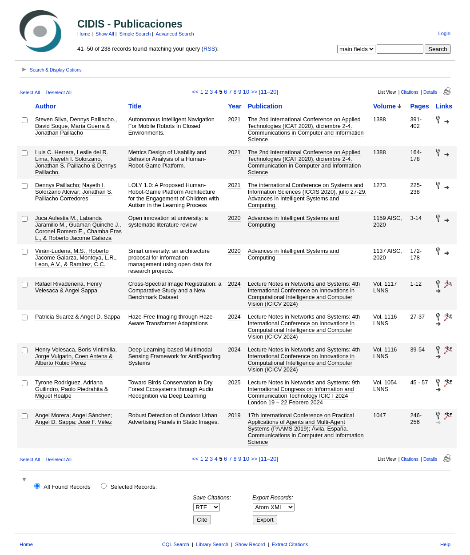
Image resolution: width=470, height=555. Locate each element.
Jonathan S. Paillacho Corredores (73, 195)
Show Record (250, 544)
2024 (234, 283)
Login (444, 33)
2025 (234, 382)
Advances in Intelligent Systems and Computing (293, 221)
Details (430, 92)
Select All (30, 92)
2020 (234, 218)
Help (445, 544)
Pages (419, 106)
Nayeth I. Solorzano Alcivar (70, 188)
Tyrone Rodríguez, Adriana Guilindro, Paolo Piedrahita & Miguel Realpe (71, 389)
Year (234, 106)
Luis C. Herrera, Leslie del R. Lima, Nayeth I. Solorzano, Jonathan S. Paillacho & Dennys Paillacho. (75, 162)
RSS (209, 48)
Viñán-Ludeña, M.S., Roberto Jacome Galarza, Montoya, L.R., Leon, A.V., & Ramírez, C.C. (76, 258)
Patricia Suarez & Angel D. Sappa (77, 316)
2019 (234, 415)
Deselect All (59, 92)
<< (195, 91)
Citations (409, 92)
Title (134, 106)
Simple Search (135, 33)
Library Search (212, 544)
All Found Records (67, 486)
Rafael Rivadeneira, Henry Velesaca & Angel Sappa (68, 287)
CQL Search (175, 544)
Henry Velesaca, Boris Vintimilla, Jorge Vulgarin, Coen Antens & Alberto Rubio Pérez (76, 356)
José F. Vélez (95, 422)
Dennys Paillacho (57, 185)
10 (246, 91)
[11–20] (268, 91)
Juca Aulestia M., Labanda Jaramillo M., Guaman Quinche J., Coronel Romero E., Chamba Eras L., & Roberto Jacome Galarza (78, 228)
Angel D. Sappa (55, 422)
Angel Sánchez (91, 415)
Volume (384, 106)
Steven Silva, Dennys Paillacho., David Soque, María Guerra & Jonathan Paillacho (76, 126)
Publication (265, 106)
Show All (105, 33)
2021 (234, 119)
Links (444, 106)
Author (45, 106)
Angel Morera (52, 415)
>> (254, 91)
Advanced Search (175, 33)
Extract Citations (290, 544)
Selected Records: (134, 486)
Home (83, 33)
